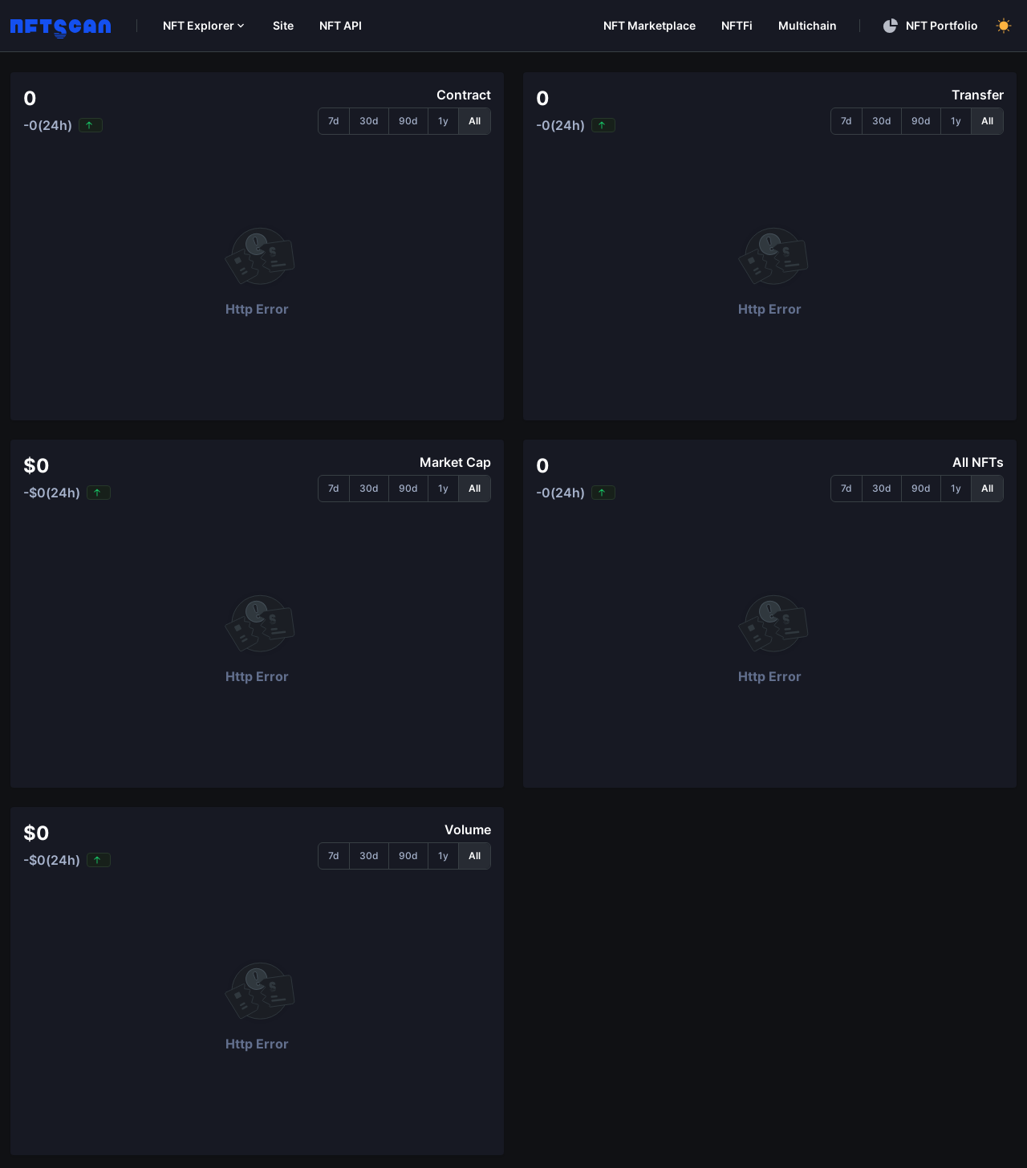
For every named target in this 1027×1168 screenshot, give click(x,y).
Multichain (807, 25)
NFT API (340, 25)
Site (283, 25)
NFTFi (737, 25)
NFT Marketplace (649, 25)
